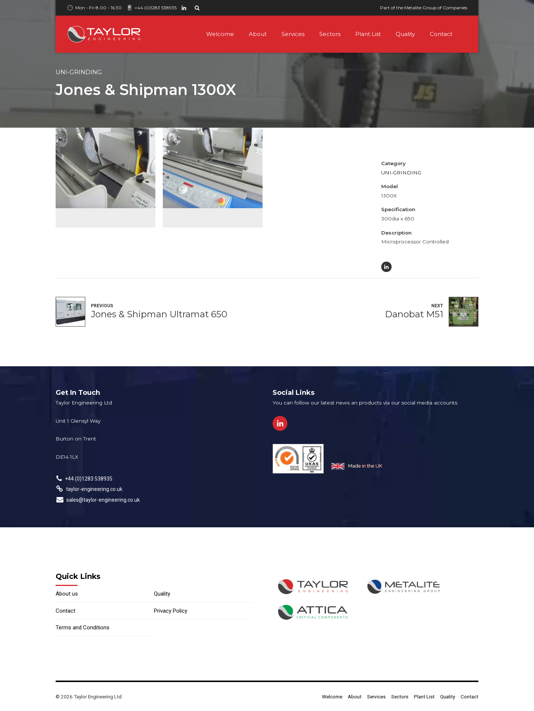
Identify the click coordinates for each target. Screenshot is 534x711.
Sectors (329, 33)
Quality (405, 33)
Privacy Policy (170, 610)
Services (292, 33)
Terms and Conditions (82, 627)
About (258, 33)
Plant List (368, 33)
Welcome (220, 33)
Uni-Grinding (79, 72)
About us (67, 593)
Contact (441, 33)
